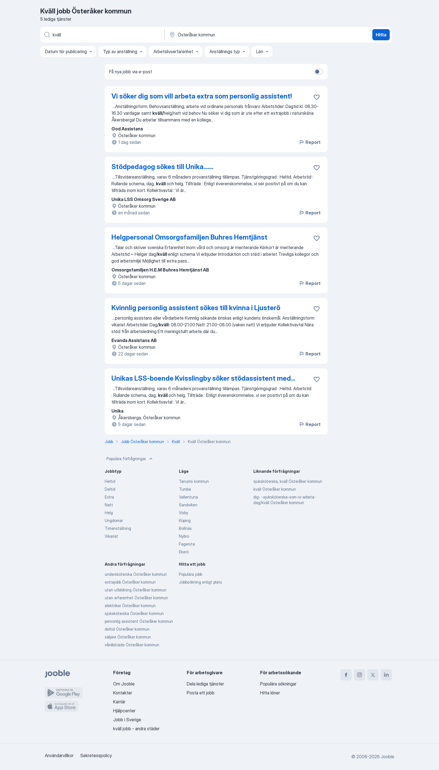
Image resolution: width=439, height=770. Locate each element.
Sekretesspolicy (96, 755)
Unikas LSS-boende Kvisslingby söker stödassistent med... (203, 378)
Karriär (119, 702)
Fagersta (187, 544)
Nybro (184, 536)
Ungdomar (114, 520)
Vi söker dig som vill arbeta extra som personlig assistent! (201, 96)
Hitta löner (270, 693)
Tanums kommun (194, 481)
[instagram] (359, 674)
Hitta (381, 35)
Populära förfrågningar (130, 459)
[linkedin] (386, 674)
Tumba (185, 489)
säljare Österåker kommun (128, 637)
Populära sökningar (278, 684)
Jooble (387, 756)
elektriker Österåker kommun (130, 605)
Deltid (110, 489)
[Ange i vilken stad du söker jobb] (227, 35)
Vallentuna (188, 497)
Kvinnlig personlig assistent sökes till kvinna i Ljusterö (195, 308)
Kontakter (122, 693)
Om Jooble (124, 684)
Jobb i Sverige (127, 719)
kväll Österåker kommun (274, 489)
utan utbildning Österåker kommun (135, 590)
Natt (109, 504)
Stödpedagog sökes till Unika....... (162, 167)
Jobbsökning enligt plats (200, 582)
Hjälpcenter (124, 710)
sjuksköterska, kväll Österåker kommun (287, 481)
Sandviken (188, 504)
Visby (183, 512)
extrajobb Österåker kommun (130, 582)
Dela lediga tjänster (205, 684)
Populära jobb (190, 574)
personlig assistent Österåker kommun (139, 621)
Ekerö (184, 551)
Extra (109, 497)
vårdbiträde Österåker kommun (132, 644)
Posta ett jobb (200, 693)
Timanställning (118, 528)
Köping (185, 520)
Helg (109, 512)
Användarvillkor (59, 755)
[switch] (318, 71)
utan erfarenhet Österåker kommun (136, 597)
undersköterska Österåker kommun (136, 574)
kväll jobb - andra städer (136, 728)
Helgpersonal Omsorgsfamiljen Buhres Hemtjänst (189, 237)
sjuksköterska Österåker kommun (134, 613)
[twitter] (373, 674)
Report (310, 142)
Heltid (110, 481)
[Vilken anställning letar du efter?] (102, 35)
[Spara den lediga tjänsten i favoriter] (317, 97)
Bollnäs (185, 528)
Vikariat (111, 536)
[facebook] (346, 674)
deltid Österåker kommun (127, 629)
